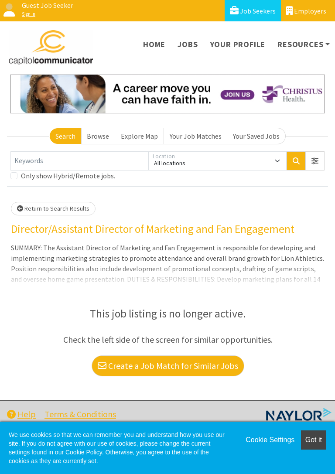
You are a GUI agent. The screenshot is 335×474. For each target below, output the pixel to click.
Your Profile (238, 44)
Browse (98, 136)
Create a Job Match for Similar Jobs (168, 365)
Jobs (188, 44)
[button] (315, 161)
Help (21, 414)
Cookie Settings (270, 439)
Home (154, 44)
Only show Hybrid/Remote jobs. (68, 175)
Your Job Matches (196, 136)
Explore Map (139, 136)
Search (65, 136)
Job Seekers (253, 10)
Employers (306, 10)
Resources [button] (300, 44)
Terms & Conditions (80, 414)
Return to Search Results (53, 208)
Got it (313, 439)
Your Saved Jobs (256, 136)
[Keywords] (79, 161)
